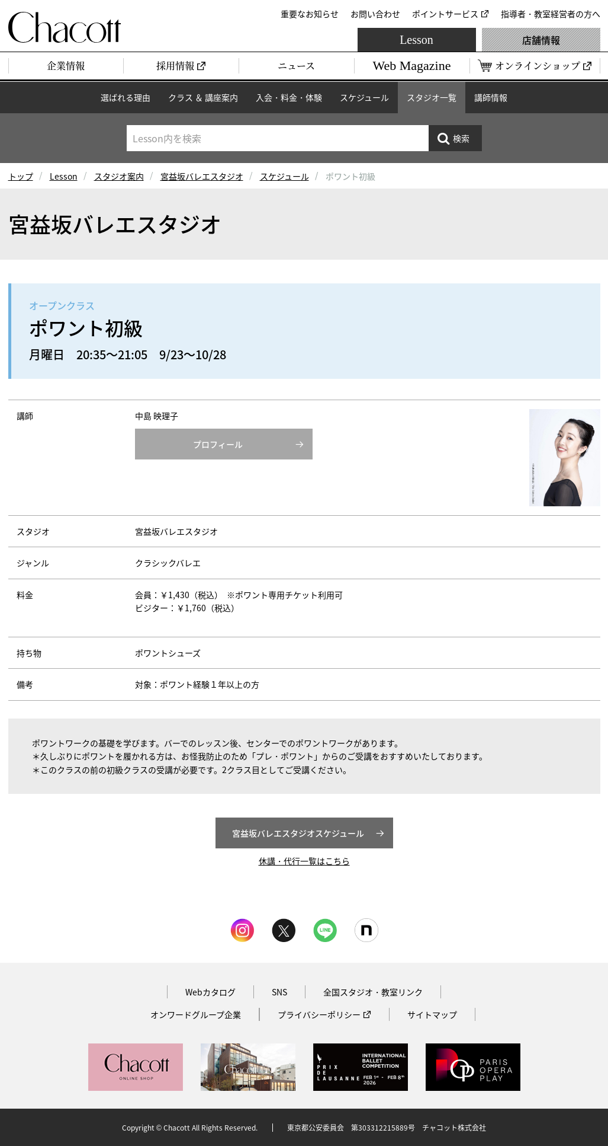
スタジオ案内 (119, 176)
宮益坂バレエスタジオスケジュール (298, 833)
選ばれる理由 (125, 97)
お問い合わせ (375, 14)
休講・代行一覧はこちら (304, 861)
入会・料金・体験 (289, 97)
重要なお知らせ (310, 14)
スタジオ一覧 (431, 97)
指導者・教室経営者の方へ (550, 14)
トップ (20, 176)
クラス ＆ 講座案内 (203, 97)
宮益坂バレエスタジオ (201, 176)
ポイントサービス (445, 14)
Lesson (416, 39)
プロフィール (218, 444)
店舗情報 (541, 40)
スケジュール (364, 97)
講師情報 (490, 97)
